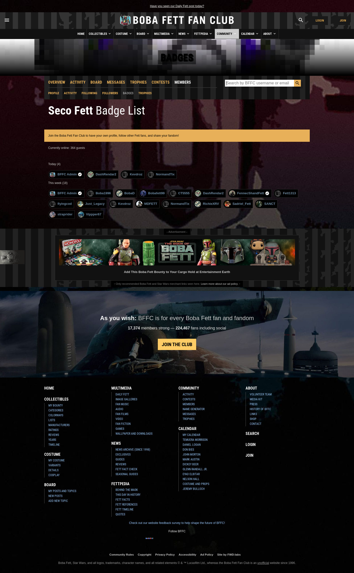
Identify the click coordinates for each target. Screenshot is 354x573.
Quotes (120, 514)
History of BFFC (260, 409)
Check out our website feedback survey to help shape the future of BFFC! (177, 523)
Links (253, 414)
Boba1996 (99, 193)
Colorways (55, 415)
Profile (53, 93)
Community (227, 34)
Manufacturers (59, 425)
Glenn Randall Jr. (195, 469)
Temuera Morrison (195, 440)
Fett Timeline (124, 509)
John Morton (191, 454)
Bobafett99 (152, 193)
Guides (120, 459)
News (184, 34)
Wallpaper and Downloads (134, 433)
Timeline (54, 444)
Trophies (138, 82)
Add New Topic (58, 501)
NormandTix (161, 174)
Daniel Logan (192, 444)
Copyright (144, 554)
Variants (54, 465)
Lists (51, 420)
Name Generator (194, 409)
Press (253, 404)
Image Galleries (126, 399)
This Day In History (128, 494)
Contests (161, 82)
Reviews (53, 435)
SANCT (265, 204)
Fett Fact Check (126, 469)
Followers (110, 93)
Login (320, 20)
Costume (124, 34)
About (270, 34)
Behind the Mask (127, 490)
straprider (61, 214)
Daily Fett (122, 394)
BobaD (125, 193)
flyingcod (60, 204)
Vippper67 (90, 214)
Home (81, 34)
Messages (116, 82)
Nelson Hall (191, 479)
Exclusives (123, 454)
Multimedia (164, 34)
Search (252, 433)
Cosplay (53, 475)
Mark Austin (191, 459)
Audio (119, 409)
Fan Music (122, 404)
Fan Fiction (123, 424)
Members (183, 82)
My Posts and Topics (62, 491)
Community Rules (121, 554)
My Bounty (55, 405)
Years (52, 440)
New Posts (55, 496)
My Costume (56, 460)
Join (343, 20)
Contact (255, 424)
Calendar (250, 34)
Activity (78, 82)
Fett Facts (123, 499)
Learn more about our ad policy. (219, 283)
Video (119, 419)
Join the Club (177, 344)
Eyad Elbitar (191, 474)
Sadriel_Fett (237, 204)
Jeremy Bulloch (194, 489)
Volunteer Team (261, 394)
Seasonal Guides (127, 474)
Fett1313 (285, 193)
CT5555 (180, 193)
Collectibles (100, 34)
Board (143, 34)
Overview (56, 82)
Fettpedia (203, 34)
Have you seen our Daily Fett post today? (177, 6)
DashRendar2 (102, 174)
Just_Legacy (91, 204)
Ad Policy (206, 554)
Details (53, 470)
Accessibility (187, 554)
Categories (55, 410)
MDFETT (146, 204)
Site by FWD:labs (229, 554)
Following (89, 93)
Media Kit (256, 399)
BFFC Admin (65, 174)
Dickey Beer (190, 464)
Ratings (53, 430)
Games (120, 428)
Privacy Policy (165, 554)
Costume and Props (196, 484)
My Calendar (191, 435)
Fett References (126, 504)
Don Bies (188, 449)
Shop (253, 419)
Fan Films (122, 414)
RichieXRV (207, 204)
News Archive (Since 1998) (133, 449)
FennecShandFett (249, 193)
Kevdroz (132, 174)
